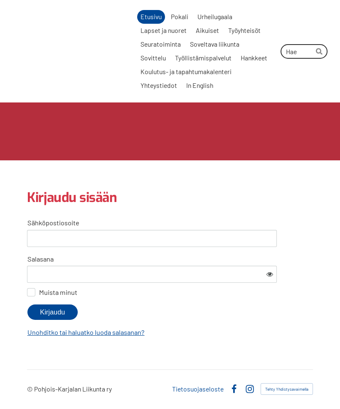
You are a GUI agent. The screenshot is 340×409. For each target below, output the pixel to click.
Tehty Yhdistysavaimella (286, 389)
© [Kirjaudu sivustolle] (30, 389)
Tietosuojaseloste (198, 389)
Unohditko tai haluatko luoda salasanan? (86, 332)
